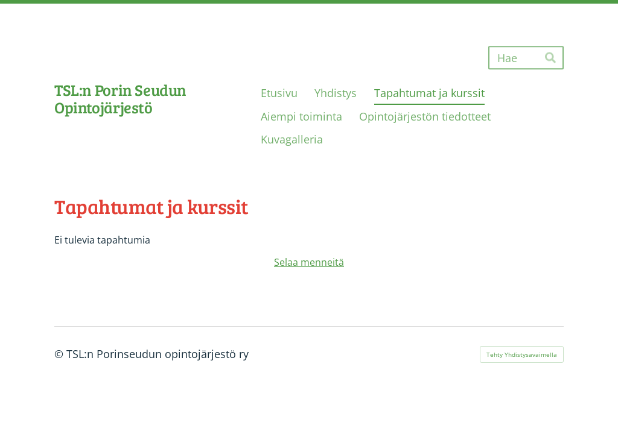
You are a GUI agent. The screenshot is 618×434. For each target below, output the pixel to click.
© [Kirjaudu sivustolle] (60, 354)
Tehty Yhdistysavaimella (521, 354)
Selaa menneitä (309, 262)
